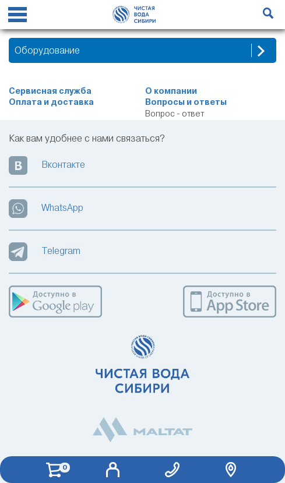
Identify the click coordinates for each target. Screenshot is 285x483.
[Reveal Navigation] (17, 16)
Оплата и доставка (51, 102)
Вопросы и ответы (186, 102)
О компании (171, 91)
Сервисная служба (50, 91)
